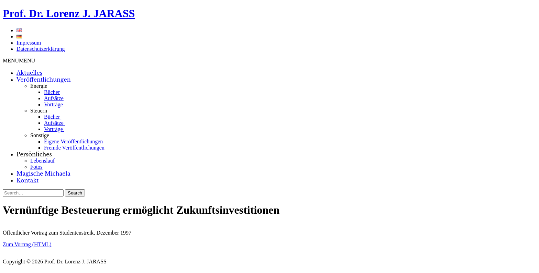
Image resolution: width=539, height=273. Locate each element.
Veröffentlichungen (43, 79)
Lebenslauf (42, 161)
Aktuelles (29, 72)
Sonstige (39, 135)
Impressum (28, 43)
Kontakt (27, 180)
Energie (38, 86)
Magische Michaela (43, 173)
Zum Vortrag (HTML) (27, 244)
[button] (19, 60)
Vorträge (53, 104)
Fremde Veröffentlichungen (74, 148)
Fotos (36, 167)
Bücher (52, 92)
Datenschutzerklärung (40, 49)
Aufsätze (54, 98)
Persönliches (34, 154)
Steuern (38, 111)
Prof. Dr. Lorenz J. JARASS (69, 13)
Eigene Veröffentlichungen (73, 141)
